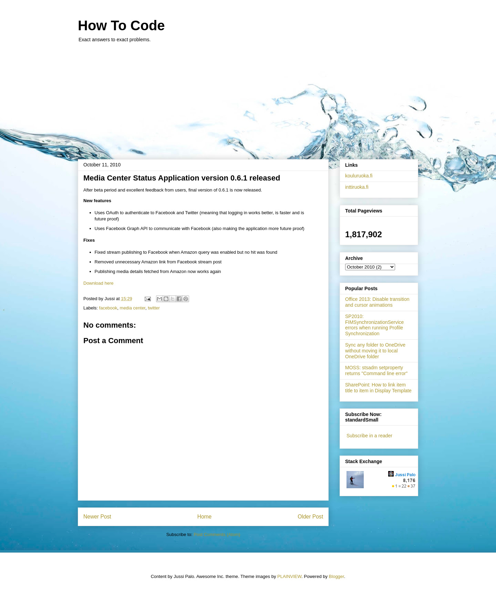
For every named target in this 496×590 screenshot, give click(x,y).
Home (204, 517)
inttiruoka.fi (357, 187)
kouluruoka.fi (358, 175)
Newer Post (97, 517)
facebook (108, 307)
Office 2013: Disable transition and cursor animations (377, 302)
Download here (98, 283)
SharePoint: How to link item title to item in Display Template (378, 387)
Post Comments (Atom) (217, 534)
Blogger (336, 576)
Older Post (310, 517)
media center (132, 307)
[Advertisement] (248, 97)
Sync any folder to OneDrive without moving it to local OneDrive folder (375, 350)
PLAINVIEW (289, 576)
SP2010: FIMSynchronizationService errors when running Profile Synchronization (374, 325)
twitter (154, 307)
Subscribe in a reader (369, 435)
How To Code (121, 25)
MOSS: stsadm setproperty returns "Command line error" (376, 370)
